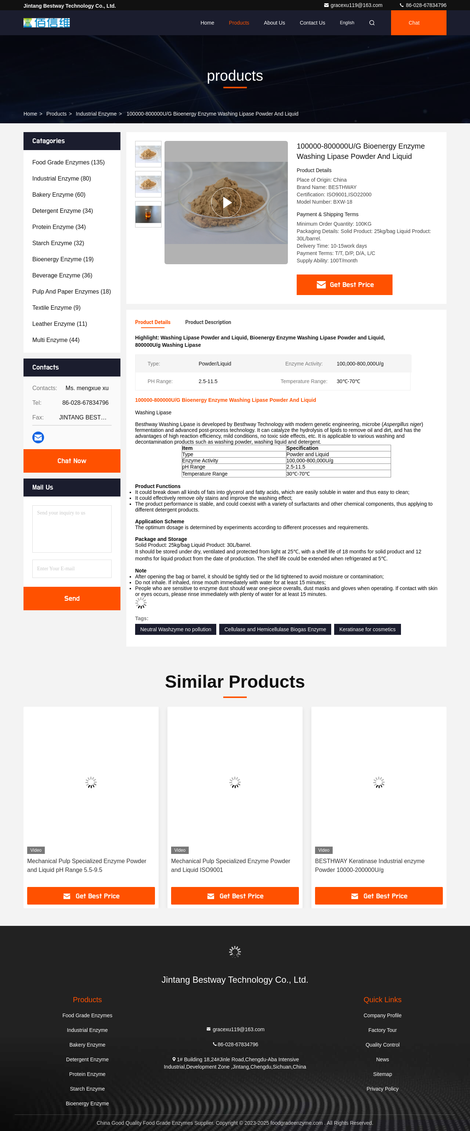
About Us (274, 23)
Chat (414, 23)
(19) (63, 259)
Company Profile (383, 1015)
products (56, 114)
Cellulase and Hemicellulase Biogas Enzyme (275, 629)
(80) (61, 178)
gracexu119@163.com (353, 5)
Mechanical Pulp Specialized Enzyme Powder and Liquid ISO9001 (230, 865)
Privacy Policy (382, 1089)
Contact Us (312, 23)
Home (207, 23)
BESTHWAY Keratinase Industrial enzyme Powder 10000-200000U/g (370, 865)
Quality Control (383, 1045)
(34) (62, 211)
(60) (59, 195)
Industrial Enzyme (96, 114)
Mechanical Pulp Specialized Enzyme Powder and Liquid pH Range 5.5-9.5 (87, 865)
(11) (59, 324)
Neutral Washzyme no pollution (175, 629)
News (382, 1059)
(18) (71, 291)
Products (239, 23)
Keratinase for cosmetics (367, 629)
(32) (58, 243)
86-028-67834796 (422, 5)
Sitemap (382, 1074)
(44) (56, 340)
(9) (56, 308)
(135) (68, 162)
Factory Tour (382, 1030)
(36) (62, 275)
